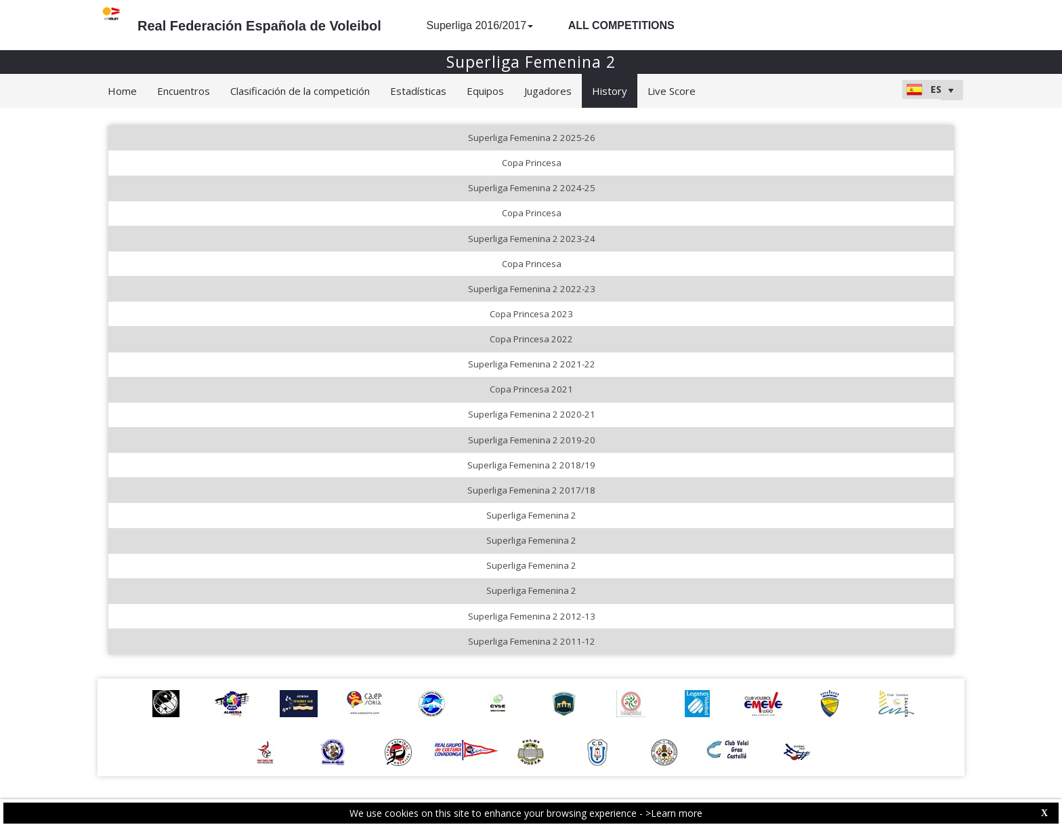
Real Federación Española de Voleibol (259, 25)
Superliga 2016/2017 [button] (479, 25)
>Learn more (673, 813)
